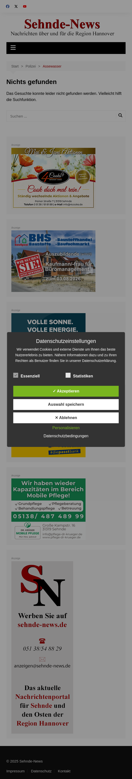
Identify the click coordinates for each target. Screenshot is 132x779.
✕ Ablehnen (66, 418)
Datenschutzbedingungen (66, 436)
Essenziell (26, 375)
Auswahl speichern (66, 404)
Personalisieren (66, 428)
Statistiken (79, 375)
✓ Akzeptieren (66, 391)
